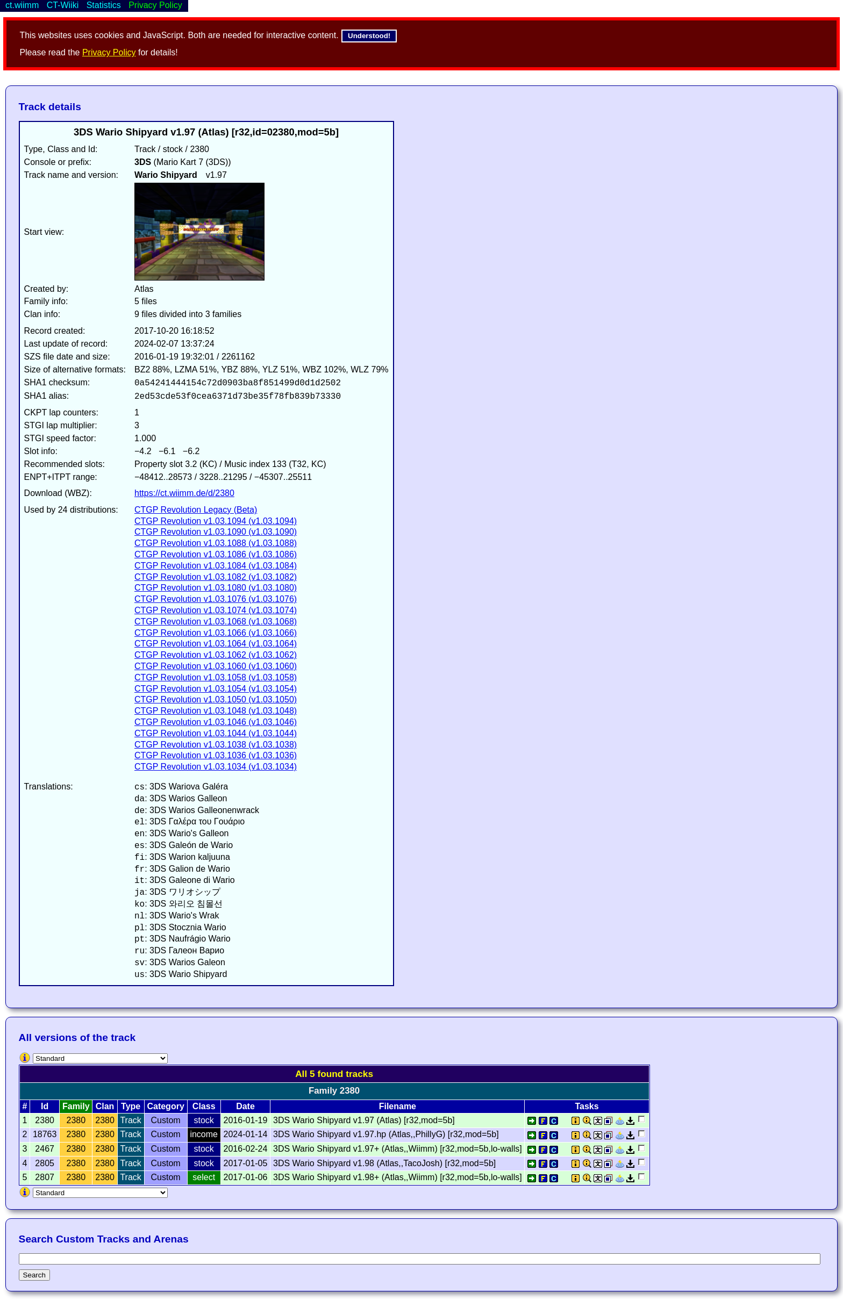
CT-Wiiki (63, 5)
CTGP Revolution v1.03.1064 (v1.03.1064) (215, 643)
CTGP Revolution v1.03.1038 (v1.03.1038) (215, 744)
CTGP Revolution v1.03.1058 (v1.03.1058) (215, 677)
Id (44, 1106)
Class (204, 1106)
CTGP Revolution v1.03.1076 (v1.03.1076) (215, 599)
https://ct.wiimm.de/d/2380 (184, 493)
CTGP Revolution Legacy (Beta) (195, 509)
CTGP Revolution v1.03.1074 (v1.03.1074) (215, 610)
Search (34, 1275)
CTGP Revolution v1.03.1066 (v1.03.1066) (215, 632)
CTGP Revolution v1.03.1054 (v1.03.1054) (215, 688)
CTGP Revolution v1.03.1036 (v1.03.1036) (215, 755)
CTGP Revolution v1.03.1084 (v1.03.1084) (215, 565)
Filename (397, 1106)
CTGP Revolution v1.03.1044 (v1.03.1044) (215, 733)
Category (165, 1106)
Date (245, 1106)
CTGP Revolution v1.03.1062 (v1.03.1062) (215, 654)
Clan (105, 1106)
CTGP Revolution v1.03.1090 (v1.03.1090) (215, 531)
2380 (76, 1120)
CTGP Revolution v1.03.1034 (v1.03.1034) (215, 766)
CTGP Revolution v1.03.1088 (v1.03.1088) (215, 543)
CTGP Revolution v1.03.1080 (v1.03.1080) (215, 587)
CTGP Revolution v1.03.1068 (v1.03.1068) (215, 621)
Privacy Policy (109, 52)
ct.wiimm (22, 5)
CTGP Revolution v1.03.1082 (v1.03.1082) (215, 576)
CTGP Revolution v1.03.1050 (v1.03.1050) (215, 699)
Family (76, 1106)
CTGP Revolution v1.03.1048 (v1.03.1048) (215, 710)
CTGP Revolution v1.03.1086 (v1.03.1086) (215, 554)
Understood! (369, 36)
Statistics (104, 5)
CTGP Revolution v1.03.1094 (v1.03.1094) (215, 521)
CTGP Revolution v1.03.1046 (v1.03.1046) (215, 722)
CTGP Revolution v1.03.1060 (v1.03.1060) (215, 666)
